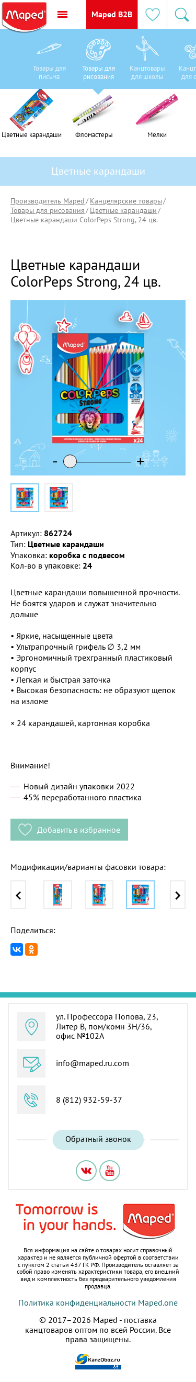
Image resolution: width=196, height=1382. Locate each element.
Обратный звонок (98, 1139)
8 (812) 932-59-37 (89, 1099)
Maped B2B (111, 14)
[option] (49, 61)
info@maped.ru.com (92, 1063)
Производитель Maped (47, 201)
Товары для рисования (47, 210)
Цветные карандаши (123, 210)
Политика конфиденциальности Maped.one (98, 1302)
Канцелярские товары (126, 201)
